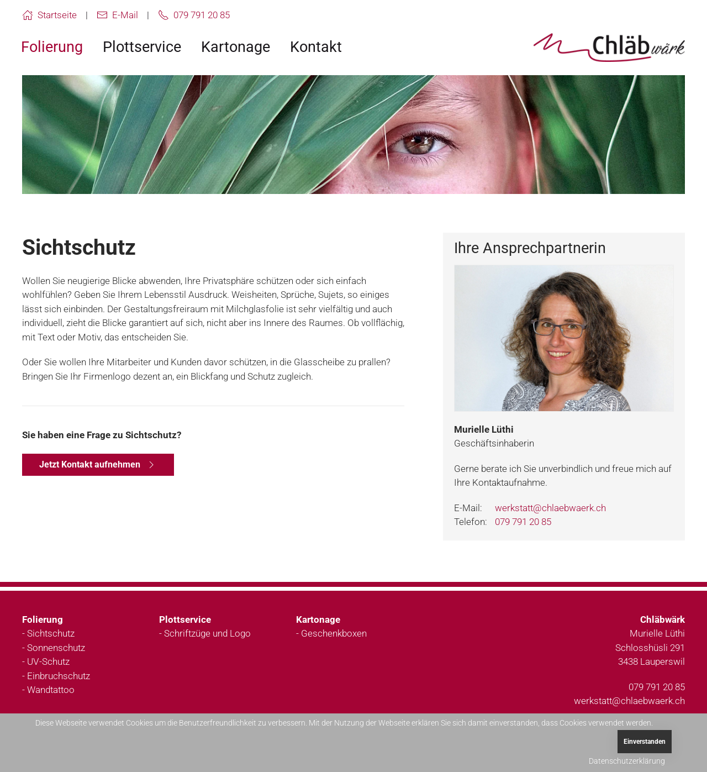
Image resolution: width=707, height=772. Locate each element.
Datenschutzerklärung (627, 761)
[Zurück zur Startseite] (609, 47)
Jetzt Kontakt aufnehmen (98, 464)
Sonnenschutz (56, 647)
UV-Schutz (48, 661)
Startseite (49, 14)
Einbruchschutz (58, 675)
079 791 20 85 (194, 14)
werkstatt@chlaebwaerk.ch (550, 507)
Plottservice (142, 47)
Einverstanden (645, 741)
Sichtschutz (51, 633)
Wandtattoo (51, 689)
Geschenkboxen (334, 633)
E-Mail (117, 14)
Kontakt (316, 47)
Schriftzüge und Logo (207, 633)
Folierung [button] (52, 47)
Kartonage (235, 47)
